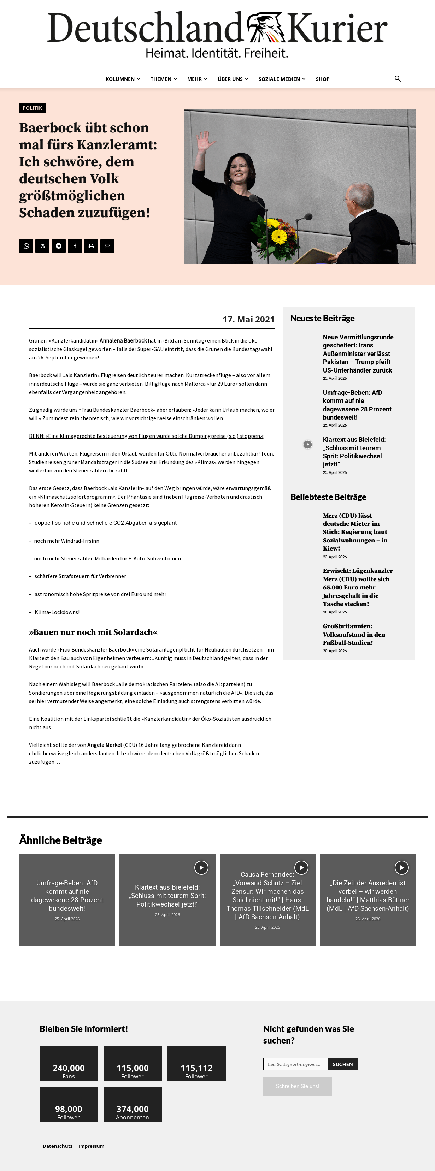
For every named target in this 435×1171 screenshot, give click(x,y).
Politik (32, 108)
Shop (323, 79)
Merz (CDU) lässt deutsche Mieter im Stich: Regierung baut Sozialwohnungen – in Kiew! (355, 532)
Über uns (233, 79)
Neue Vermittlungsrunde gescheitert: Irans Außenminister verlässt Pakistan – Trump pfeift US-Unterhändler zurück (358, 353)
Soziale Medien (282, 79)
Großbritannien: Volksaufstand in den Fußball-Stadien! (354, 634)
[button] (397, 79)
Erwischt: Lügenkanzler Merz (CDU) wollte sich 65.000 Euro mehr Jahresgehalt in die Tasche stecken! (358, 587)
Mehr (197, 79)
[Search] (343, 1064)
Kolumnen (123, 79)
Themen (164, 79)
